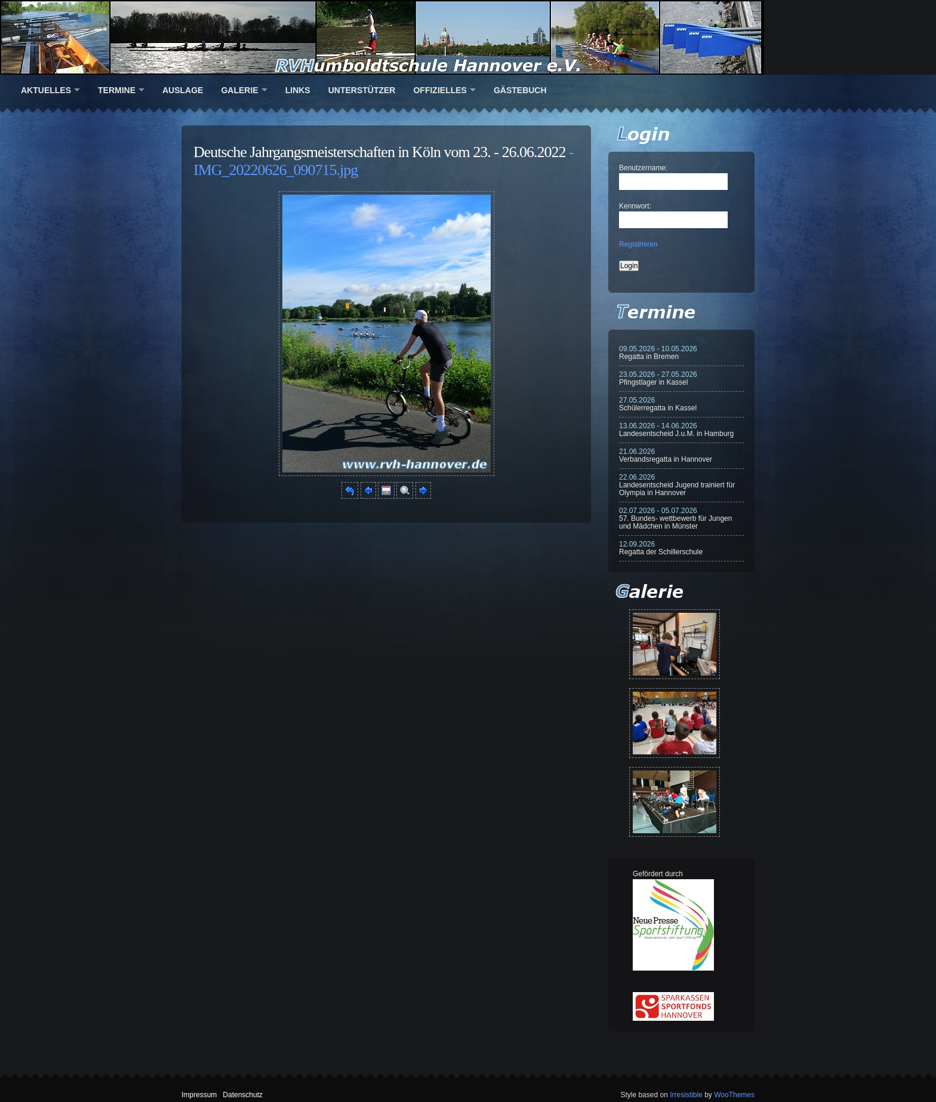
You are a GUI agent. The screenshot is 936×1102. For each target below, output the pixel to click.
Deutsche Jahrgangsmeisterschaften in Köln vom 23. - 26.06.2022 (379, 152)
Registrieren (638, 244)
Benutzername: (643, 168)
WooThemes (734, 1095)
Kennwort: (635, 206)
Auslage (182, 90)
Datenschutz (243, 1095)
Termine (117, 90)
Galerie (239, 90)
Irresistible (686, 1095)
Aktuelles (46, 90)
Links (297, 90)
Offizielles (439, 90)
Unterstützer (362, 90)
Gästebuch (520, 90)
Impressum (199, 1095)
